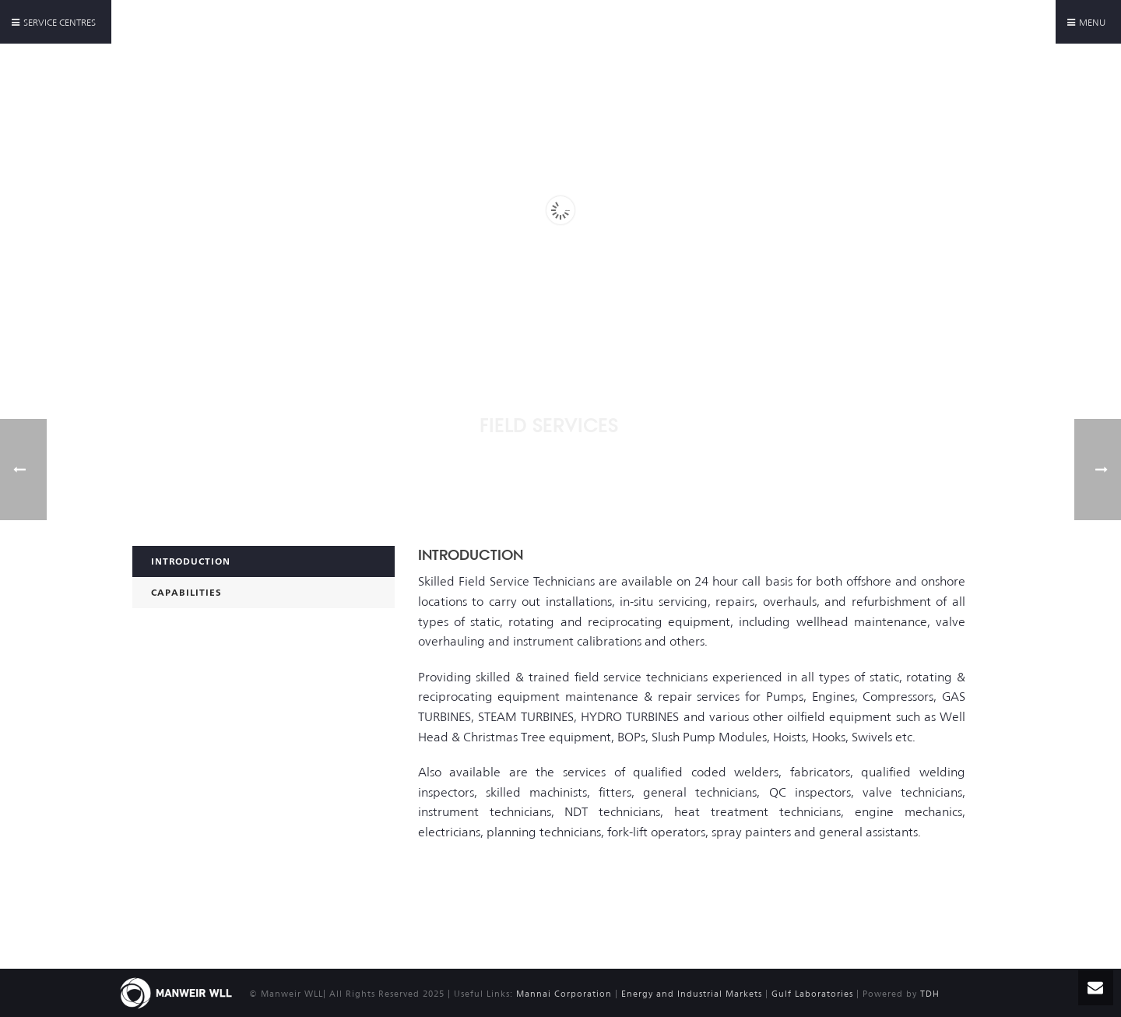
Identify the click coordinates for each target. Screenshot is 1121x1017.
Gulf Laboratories (812, 994)
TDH (930, 994)
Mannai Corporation (564, 994)
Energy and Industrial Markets (693, 994)
